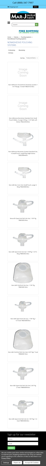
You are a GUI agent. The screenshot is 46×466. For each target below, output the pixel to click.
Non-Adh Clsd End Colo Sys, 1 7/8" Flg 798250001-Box (23, 286)
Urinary (11, 53)
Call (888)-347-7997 (23, 2)
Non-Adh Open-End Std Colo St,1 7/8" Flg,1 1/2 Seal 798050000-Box (23, 420)
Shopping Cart (13, 7)
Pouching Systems (26, 37)
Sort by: (22, 58)
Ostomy (16, 37)
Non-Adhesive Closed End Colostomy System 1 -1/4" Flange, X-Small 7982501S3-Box (23, 85)
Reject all (17, 463)
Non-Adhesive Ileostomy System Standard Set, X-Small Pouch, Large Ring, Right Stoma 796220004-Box (23, 153)
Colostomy (12, 50)
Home (9, 37)
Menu (35, 7)
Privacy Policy (5, 458)
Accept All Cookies (32, 463)
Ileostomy (22, 50)
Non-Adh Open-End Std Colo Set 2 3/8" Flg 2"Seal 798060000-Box (23, 386)
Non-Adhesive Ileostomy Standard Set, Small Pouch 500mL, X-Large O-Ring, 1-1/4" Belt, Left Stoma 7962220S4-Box (23, 120)
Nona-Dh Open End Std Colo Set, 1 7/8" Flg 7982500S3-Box (23, 219)
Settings (6, 463)
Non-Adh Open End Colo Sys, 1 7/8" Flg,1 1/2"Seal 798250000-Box (23, 319)
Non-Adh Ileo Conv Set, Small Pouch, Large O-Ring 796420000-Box (23, 186)
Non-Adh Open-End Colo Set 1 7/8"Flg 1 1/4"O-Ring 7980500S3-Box (23, 253)
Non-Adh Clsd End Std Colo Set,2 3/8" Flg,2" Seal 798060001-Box (23, 353)
